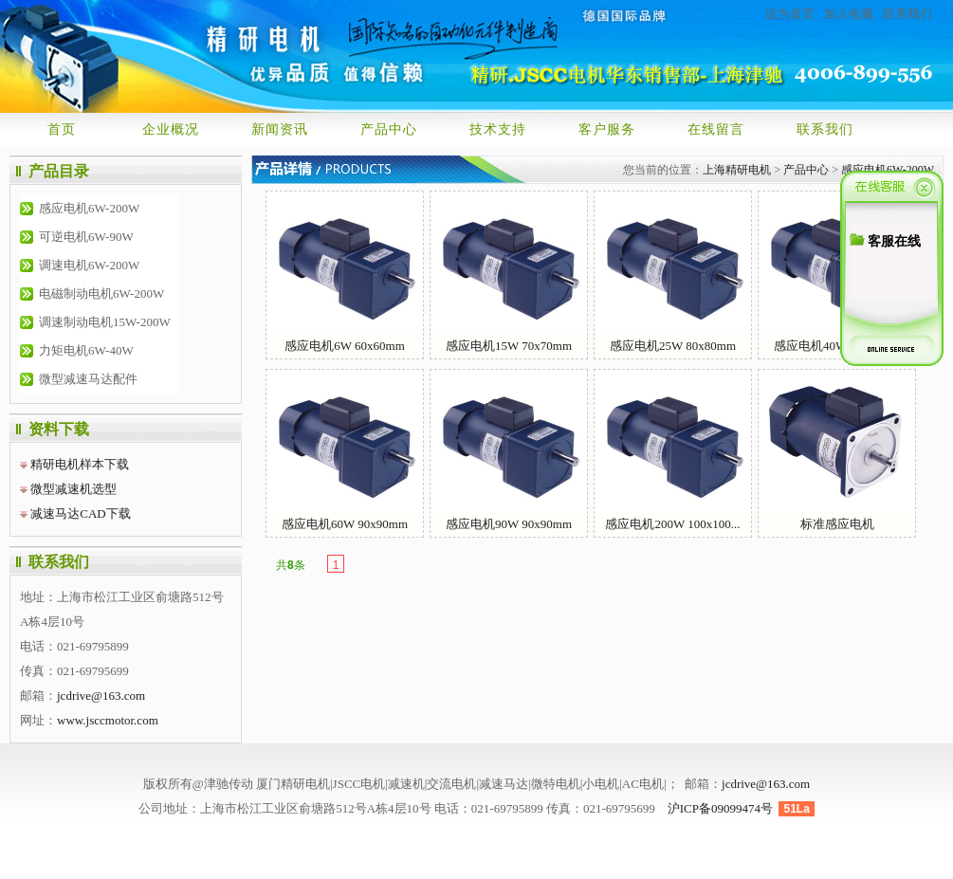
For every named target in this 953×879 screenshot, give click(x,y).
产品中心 (388, 129)
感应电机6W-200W (89, 208)
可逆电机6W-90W (86, 236)
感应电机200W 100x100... (673, 450)
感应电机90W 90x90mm (509, 450)
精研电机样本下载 (79, 464)
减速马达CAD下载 (80, 513)
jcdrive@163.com (101, 695)
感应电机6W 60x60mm (344, 272)
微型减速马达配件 (88, 379)
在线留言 (715, 129)
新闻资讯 (279, 129)
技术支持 (497, 129)
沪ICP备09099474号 (720, 808)
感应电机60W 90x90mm (344, 450)
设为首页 (790, 14)
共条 (290, 565)
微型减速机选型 (73, 489)
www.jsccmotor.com (107, 720)
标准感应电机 (837, 450)
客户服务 (606, 129)
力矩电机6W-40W (86, 350)
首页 (61, 129)
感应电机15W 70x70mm (509, 272)
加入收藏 (848, 14)
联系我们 (907, 14)
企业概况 (170, 129)
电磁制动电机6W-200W (101, 293)
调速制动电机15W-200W (105, 322)
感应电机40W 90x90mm (837, 272)
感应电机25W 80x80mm (673, 272)
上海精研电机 (737, 169)
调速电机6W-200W (89, 265)
